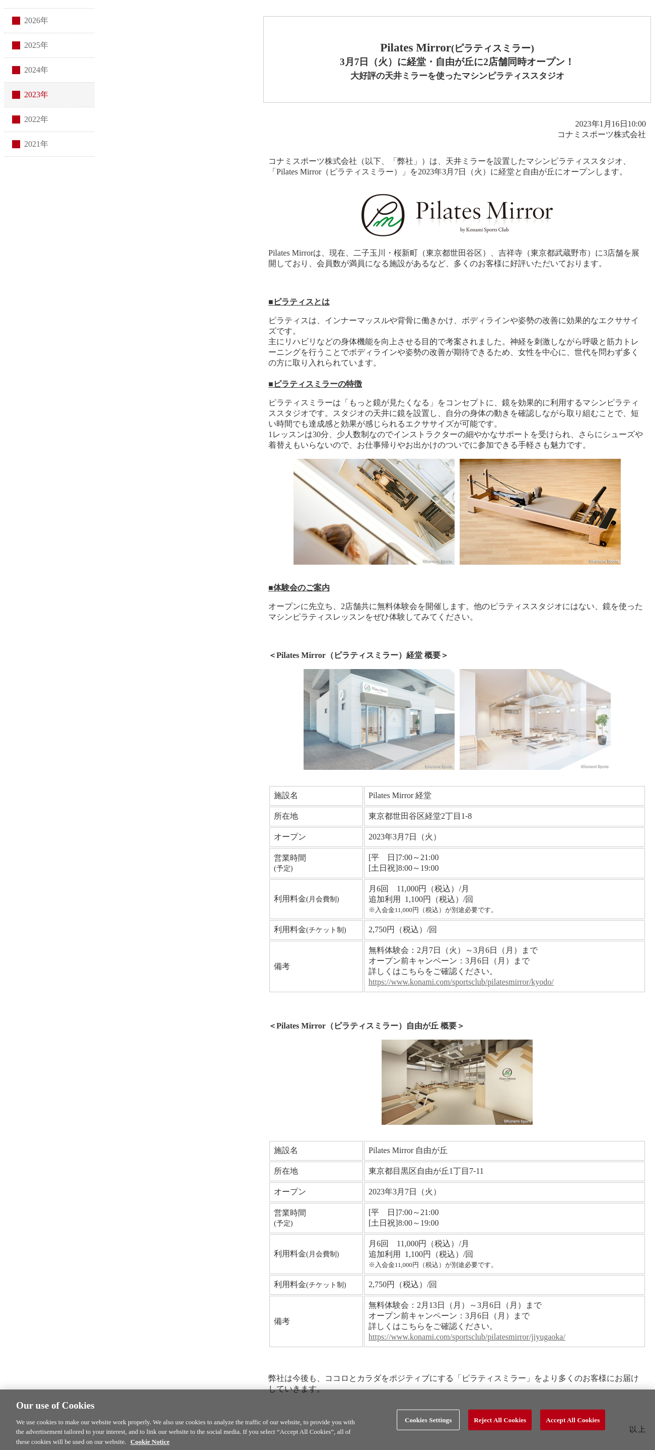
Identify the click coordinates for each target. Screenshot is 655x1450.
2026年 (36, 20)
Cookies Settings (428, 1423)
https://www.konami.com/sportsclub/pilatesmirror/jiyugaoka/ (467, 1337)
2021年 (36, 144)
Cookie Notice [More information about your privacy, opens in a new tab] (150, 1445)
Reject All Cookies (500, 1423)
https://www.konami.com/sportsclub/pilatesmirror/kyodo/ (461, 982)
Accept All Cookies (573, 1423)
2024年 (36, 70)
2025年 (36, 45)
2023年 (36, 94)
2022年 (36, 119)
